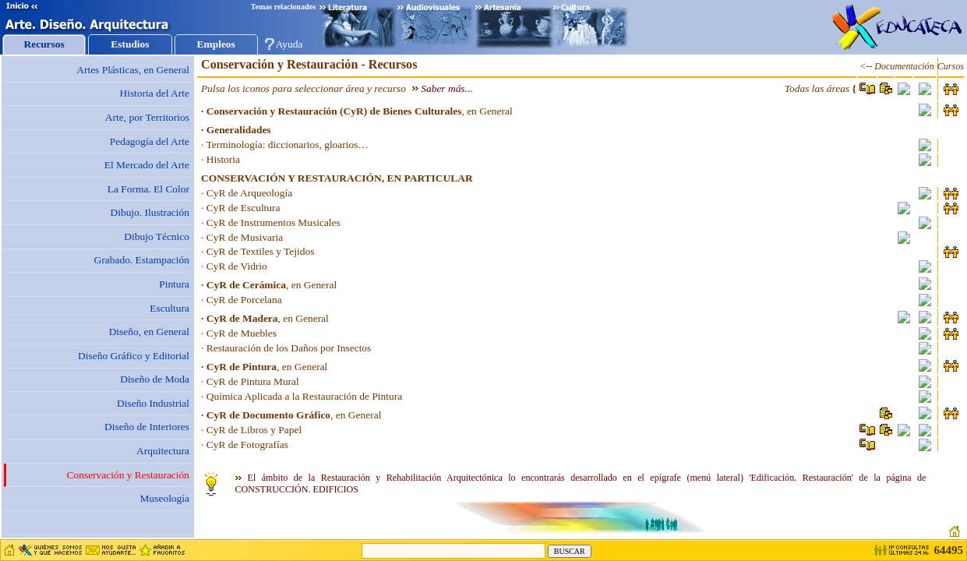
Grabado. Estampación (141, 260)
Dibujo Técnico (156, 236)
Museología (164, 498)
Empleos (216, 44)
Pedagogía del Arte (149, 141)
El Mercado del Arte (146, 165)
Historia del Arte (154, 93)
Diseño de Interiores (146, 426)
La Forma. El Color (148, 189)
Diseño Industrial (153, 403)
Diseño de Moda (154, 379)
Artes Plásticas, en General (132, 70)
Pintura (174, 284)
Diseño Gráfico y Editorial (133, 356)
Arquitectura (162, 451)
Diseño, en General (149, 331)
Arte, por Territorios (147, 117)
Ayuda (289, 44)
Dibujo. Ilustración (149, 212)
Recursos (44, 44)
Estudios (130, 44)
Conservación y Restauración (128, 475)
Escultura (169, 308)
